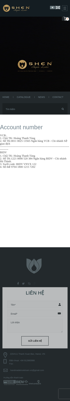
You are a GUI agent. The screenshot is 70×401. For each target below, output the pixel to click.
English (57, 7)
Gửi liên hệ (35, 340)
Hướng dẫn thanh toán (14, 378)
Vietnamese (52, 7)
